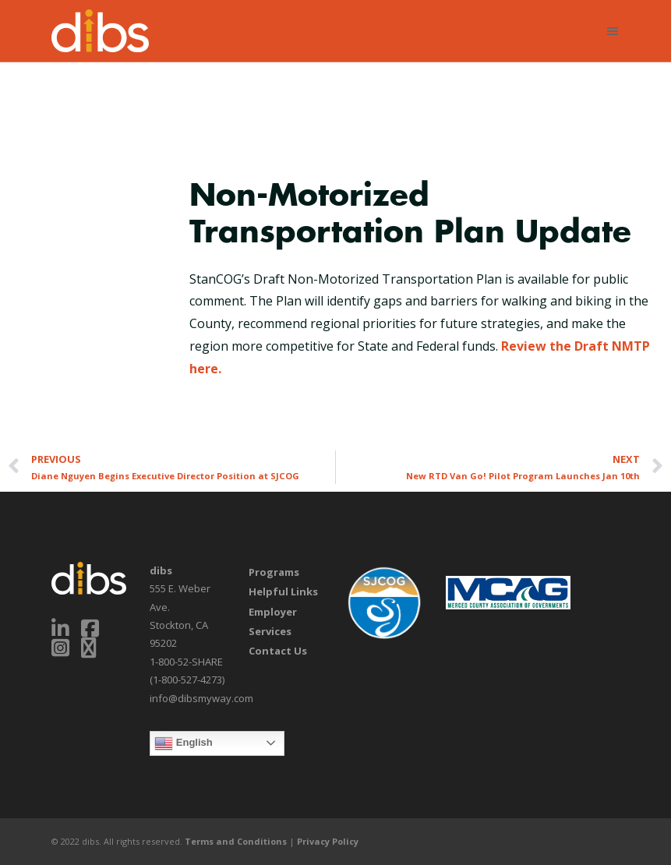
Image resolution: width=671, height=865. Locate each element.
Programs (274, 572)
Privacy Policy (327, 841)
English (183, 743)
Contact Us (278, 651)
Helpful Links (283, 591)
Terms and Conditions (236, 841)
